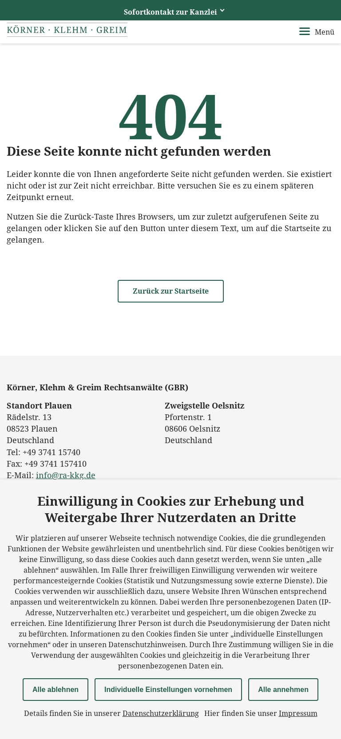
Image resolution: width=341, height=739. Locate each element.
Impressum (298, 713)
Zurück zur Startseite (171, 291)
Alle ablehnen (55, 689)
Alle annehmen (283, 689)
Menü (316, 32)
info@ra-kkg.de (65, 475)
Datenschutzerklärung (161, 713)
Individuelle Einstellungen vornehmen (168, 689)
